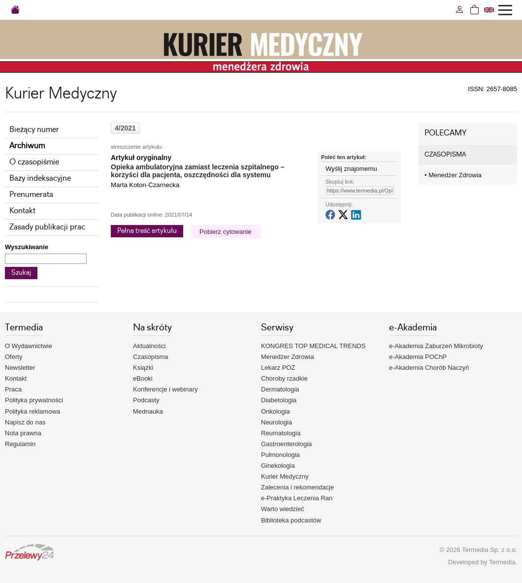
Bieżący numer (34, 130)
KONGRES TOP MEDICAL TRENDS (313, 346)
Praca (13, 389)
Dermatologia (280, 389)
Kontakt (22, 211)
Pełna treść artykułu (147, 230)
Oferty (13, 356)
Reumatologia (280, 433)
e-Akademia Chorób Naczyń (429, 367)
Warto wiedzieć (282, 509)
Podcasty (146, 400)
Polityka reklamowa (32, 411)
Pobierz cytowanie (225, 231)
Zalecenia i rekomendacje (297, 487)
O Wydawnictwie (28, 346)
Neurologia (276, 422)
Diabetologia (278, 400)
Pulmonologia (280, 454)
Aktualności (149, 346)
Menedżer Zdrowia (453, 175)
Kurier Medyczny (285, 476)
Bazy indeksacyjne (40, 178)
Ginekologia (278, 465)
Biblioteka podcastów (291, 520)
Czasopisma (150, 356)
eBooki (143, 378)
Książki (143, 367)
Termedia (502, 562)
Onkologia (275, 411)
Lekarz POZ (278, 367)
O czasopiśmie (34, 162)
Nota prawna (23, 433)
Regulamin (20, 444)
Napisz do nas (25, 422)
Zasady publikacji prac (47, 227)
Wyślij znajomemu (351, 168)
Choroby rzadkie (284, 378)
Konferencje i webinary (165, 389)
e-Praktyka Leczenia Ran (296, 498)
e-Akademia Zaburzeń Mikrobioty (436, 346)
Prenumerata (31, 195)
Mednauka (148, 411)
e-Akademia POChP (418, 356)
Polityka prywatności (34, 400)
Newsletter (20, 367)
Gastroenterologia (286, 444)
